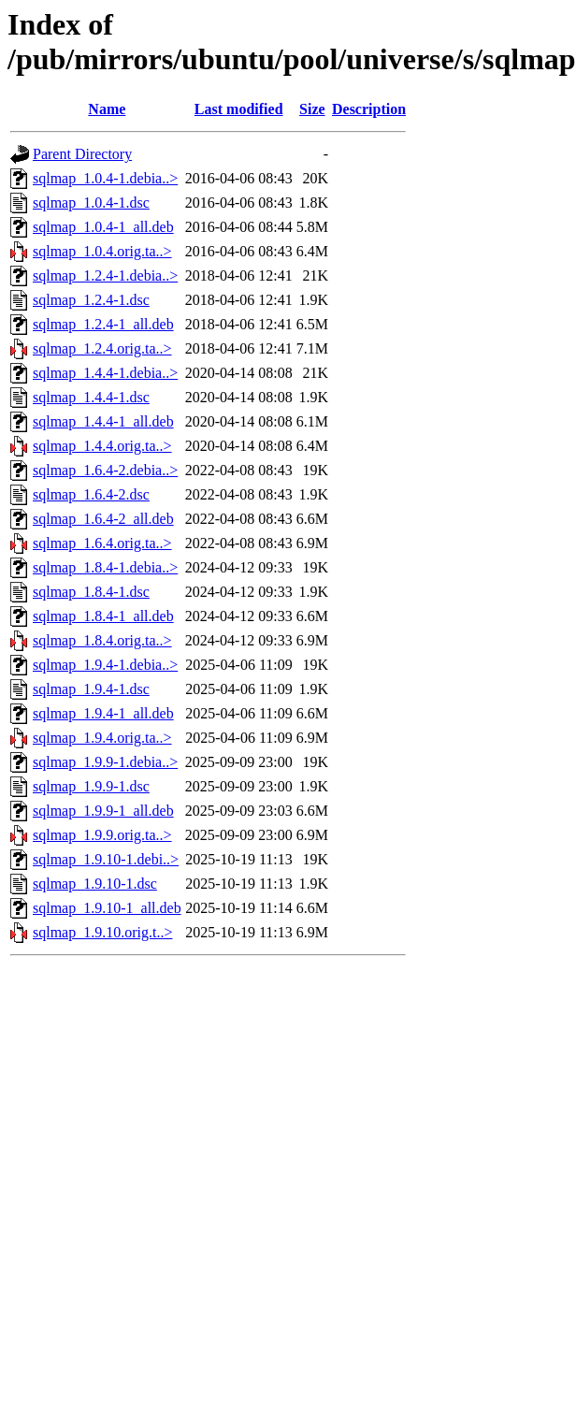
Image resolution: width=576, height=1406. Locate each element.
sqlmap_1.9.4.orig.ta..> (102, 738)
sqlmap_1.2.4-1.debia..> (105, 275)
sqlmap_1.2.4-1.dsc (91, 300)
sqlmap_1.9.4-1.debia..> (105, 665)
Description (369, 109)
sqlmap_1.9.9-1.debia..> (105, 762)
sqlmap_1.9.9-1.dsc (91, 786)
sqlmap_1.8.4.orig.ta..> (102, 640)
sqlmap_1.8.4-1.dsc (91, 592)
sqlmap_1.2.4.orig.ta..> (102, 348)
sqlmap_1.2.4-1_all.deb (103, 324)
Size (312, 109)
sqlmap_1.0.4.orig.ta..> (102, 251)
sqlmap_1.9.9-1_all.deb (103, 811)
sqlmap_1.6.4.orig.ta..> (102, 543)
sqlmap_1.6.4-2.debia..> (105, 470)
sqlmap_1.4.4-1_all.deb (103, 421)
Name (106, 109)
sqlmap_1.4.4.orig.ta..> (102, 446)
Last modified (238, 109)
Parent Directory (82, 154)
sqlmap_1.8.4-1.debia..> (105, 567)
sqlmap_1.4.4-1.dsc (91, 397)
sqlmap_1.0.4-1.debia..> (105, 178)
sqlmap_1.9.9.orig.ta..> (102, 835)
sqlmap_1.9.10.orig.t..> (102, 932)
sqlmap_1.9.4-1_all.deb (103, 713)
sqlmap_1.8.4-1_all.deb (103, 616)
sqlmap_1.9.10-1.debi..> (106, 859)
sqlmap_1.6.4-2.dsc (91, 494)
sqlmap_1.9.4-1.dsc (91, 689)
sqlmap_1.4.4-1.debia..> (105, 373)
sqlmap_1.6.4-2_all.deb (103, 519)
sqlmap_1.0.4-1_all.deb (103, 227)
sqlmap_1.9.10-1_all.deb (107, 908)
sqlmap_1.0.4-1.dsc (91, 202)
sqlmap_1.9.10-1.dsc (95, 883)
